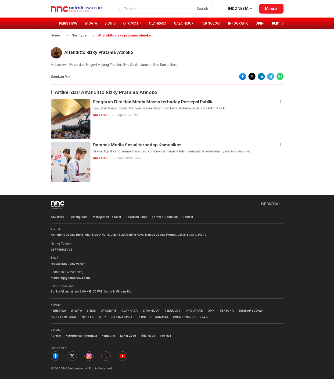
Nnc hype (79, 35)
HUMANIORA (160, 316)
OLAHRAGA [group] (157, 23)
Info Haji (166, 334)
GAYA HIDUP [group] (184, 23)
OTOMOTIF (109, 310)
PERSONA (227, 310)
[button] (283, 23)
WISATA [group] (90, 23)
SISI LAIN (88, 316)
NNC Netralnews (72, 367)
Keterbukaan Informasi (81, 334)
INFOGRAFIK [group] (238, 23)
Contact (188, 217)
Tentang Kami (78, 217)
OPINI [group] (260, 23)
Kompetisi (109, 334)
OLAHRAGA (129, 310)
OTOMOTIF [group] (132, 23)
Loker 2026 (129, 334)
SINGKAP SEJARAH (64, 316)
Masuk (271, 8)
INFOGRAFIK (195, 310)
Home (55, 35)
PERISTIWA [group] (68, 23)
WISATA (76, 310)
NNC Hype (149, 334)
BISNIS (91, 310)
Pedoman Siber (136, 217)
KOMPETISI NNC (184, 316)
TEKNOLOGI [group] (211, 23)
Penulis (56, 334)
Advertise (58, 217)
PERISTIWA (58, 310)
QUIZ (102, 316)
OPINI (212, 310)
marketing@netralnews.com (70, 277)
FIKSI (142, 316)
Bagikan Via (60, 76)
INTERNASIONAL (122, 316)
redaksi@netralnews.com (69, 263)
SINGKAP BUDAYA (252, 310)
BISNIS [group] (110, 23)
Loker (205, 316)
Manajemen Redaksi (107, 217)
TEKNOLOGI (173, 310)
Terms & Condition (165, 217)
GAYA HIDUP (102, 115)
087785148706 (61, 249)
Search (202, 8)
